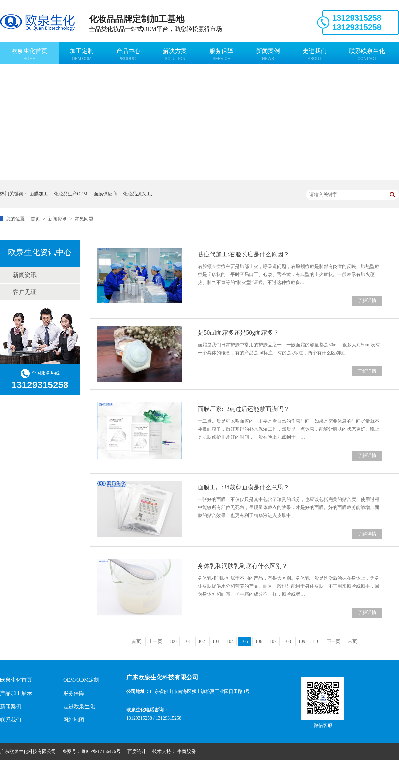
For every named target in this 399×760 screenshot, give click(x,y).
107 (273, 641)
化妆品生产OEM (70, 193)
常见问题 (84, 218)
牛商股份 (186, 751)
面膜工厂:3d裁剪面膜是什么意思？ (243, 487)
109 (301, 641)
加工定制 (82, 54)
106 (258, 641)
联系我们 (10, 720)
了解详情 (367, 300)
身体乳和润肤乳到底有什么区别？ (243, 566)
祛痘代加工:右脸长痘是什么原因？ (243, 254)
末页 (352, 641)
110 (316, 641)
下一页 (333, 641)
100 (173, 641)
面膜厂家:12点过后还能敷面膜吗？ (243, 409)
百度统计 (136, 751)
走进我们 (315, 54)
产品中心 (128, 54)
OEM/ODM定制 (81, 680)
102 (201, 641)
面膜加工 (38, 193)
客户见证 (25, 292)
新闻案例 (268, 54)
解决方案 (175, 54)
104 (230, 641)
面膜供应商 (105, 193)
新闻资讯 (58, 218)
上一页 (155, 641)
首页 (36, 218)
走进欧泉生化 (79, 706)
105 (244, 641)
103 (215, 641)
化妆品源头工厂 (139, 193)
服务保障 (221, 54)
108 (287, 641)
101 (187, 641)
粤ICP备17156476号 (101, 751)
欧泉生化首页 (29, 54)
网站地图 (73, 720)
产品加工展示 (16, 693)
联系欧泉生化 (367, 54)
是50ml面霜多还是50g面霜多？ (238, 332)
